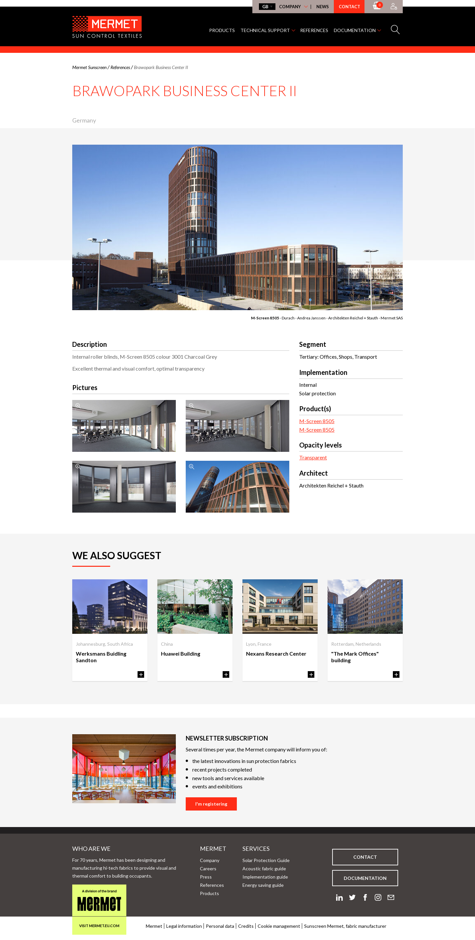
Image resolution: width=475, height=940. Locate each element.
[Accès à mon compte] (394, 6)
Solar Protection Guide (266, 860)
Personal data (220, 926)
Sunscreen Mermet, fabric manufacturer (345, 926)
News (322, 6)
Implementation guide (265, 877)
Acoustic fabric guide (264, 868)
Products (222, 30)
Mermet (203, 848)
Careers (208, 868)
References (314, 30)
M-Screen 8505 (265, 317)
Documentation (355, 30)
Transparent (313, 457)
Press (206, 877)
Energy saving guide (263, 885)
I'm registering (211, 804)
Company (290, 6)
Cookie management (279, 926)
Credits (246, 926)
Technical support (265, 30)
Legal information (184, 926)
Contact (349, 6)
